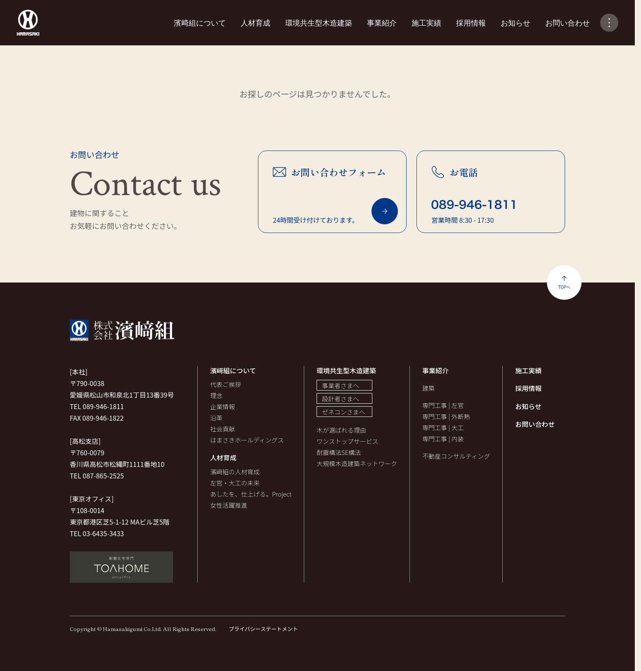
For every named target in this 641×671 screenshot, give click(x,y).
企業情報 (222, 406)
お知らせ (515, 22)
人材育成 (255, 22)
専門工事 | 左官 (443, 405)
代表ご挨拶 (225, 384)
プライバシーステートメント (263, 629)
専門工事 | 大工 (443, 427)
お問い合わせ (567, 22)
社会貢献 (222, 428)
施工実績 (426, 22)
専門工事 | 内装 (443, 438)
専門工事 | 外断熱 (446, 416)
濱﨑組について (200, 22)
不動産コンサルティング (456, 456)
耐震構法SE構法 (339, 452)
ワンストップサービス (347, 441)
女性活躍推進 (228, 505)
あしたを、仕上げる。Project (250, 494)
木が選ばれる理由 (341, 430)
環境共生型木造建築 (318, 22)
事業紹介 (382, 22)
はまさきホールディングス (247, 440)
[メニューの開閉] (609, 23)
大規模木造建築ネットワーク (357, 463)
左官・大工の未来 (235, 482)
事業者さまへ (340, 385)
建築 (428, 388)
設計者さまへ (340, 398)
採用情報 (471, 22)
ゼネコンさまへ (343, 411)
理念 (216, 395)
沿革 (216, 417)
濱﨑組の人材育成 (235, 471)
